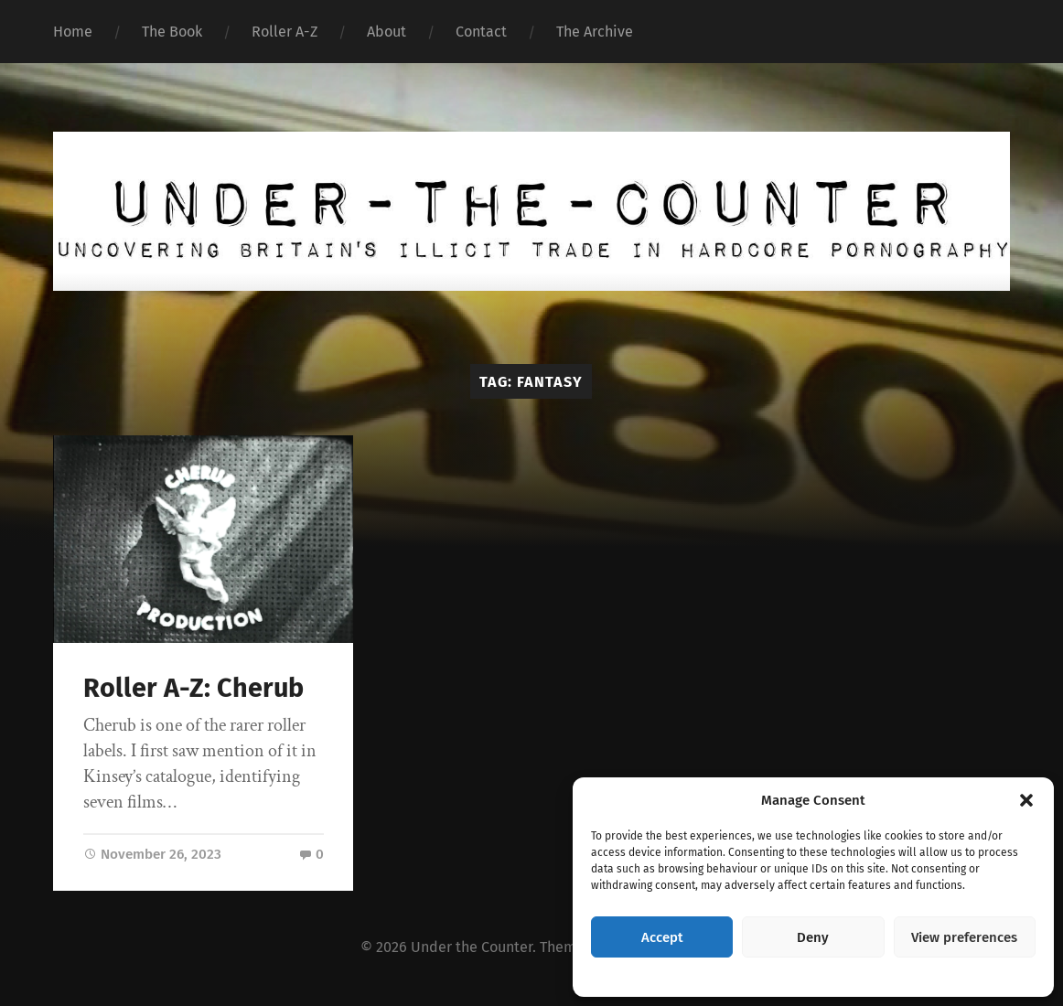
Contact (481, 31)
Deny (813, 937)
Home (72, 31)
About (386, 31)
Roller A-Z (284, 31)
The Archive (594, 31)
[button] (1026, 800)
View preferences (964, 937)
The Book (172, 31)
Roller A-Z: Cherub (193, 688)
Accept (662, 937)
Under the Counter (471, 949)
